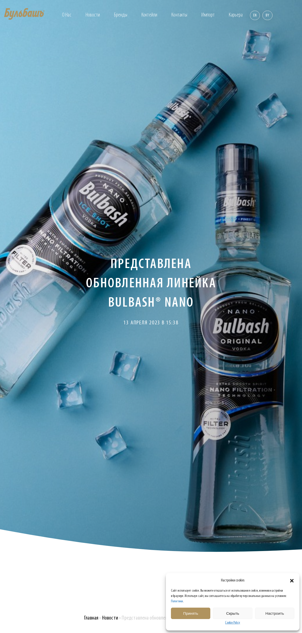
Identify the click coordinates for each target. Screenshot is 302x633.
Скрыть (232, 613)
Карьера (236, 15)
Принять (190, 613)
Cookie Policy (232, 623)
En (255, 15)
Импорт (208, 15)
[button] (291, 580)
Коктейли (149, 15)
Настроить (274, 613)
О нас (66, 15)
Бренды (120, 15)
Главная (91, 618)
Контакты (179, 15)
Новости (93, 15)
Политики (177, 601)
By (267, 15)
